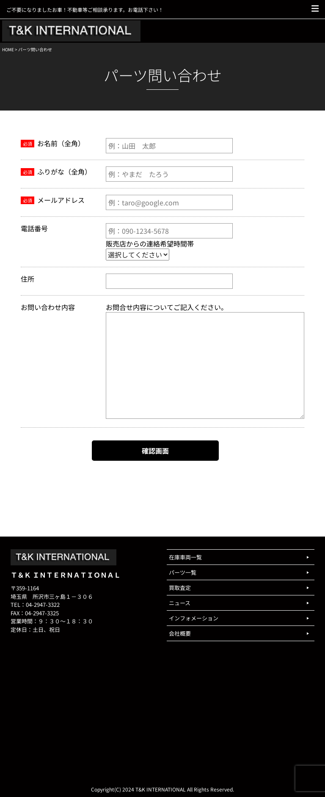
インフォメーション (193, 618)
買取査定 (180, 588)
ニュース (179, 603)
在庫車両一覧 (185, 557)
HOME (8, 49)
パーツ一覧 (182, 572)
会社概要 (180, 633)
